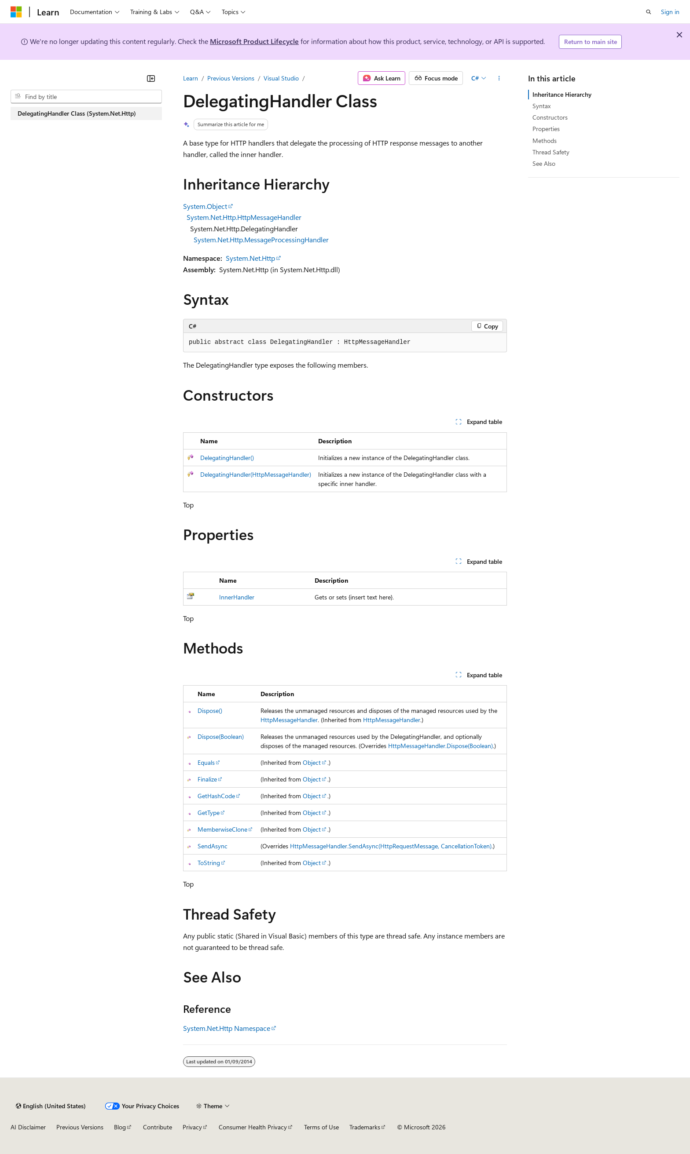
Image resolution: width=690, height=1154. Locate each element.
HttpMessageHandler (289, 720)
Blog (120, 1127)
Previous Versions (230, 78)
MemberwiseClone (222, 829)
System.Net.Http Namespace (226, 1028)
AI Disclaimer (28, 1127)
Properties (546, 128)
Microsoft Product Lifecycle (254, 41)
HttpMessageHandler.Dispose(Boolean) (440, 745)
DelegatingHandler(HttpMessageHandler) (255, 474)
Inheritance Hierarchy (561, 94)
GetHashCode (216, 796)
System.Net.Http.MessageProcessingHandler (261, 239)
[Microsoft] (16, 12)
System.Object (205, 206)
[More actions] (499, 78)
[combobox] (86, 97)
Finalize (207, 779)
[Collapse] (151, 78)
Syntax (541, 106)
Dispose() (210, 710)
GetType (209, 812)
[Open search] (648, 12)
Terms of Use (321, 1127)
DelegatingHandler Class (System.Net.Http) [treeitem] (77, 113)
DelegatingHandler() (227, 457)
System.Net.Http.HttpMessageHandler (244, 217)
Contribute (157, 1127)
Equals (206, 762)
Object (312, 762)
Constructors (550, 117)
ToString (209, 862)
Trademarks (364, 1127)
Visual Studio (281, 78)
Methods (544, 140)
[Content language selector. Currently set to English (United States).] (51, 1106)
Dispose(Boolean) (221, 736)
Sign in (670, 11)
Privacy (192, 1127)
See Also (543, 163)
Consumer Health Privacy (253, 1127)
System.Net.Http (250, 258)
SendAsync (213, 846)
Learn (190, 78)
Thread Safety (550, 152)
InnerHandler (236, 597)
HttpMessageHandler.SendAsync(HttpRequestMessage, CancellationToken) (391, 846)
